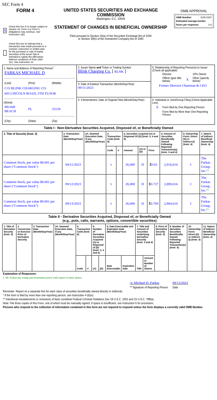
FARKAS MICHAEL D (24, 73)
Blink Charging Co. (94, 71)
